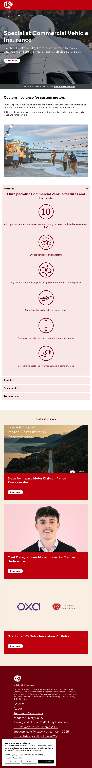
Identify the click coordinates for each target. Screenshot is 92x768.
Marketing (39, 755)
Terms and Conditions (28, 713)
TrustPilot (12, 758)
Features (9, 188)
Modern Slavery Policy (28, 718)
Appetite (9, 380)
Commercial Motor (16, 16)
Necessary (13, 755)
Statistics (27, 755)
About (18, 709)
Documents (10, 388)
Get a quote (11, 60)
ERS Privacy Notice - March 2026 (36, 727)
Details (12, 761)
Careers (19, 704)
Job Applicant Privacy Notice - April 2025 (41, 732)
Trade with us (11, 396)
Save (29, 761)
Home (6, 16)
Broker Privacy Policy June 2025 (35, 736)
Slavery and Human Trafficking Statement (41, 722)
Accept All (45, 761)
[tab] (46, 188)
